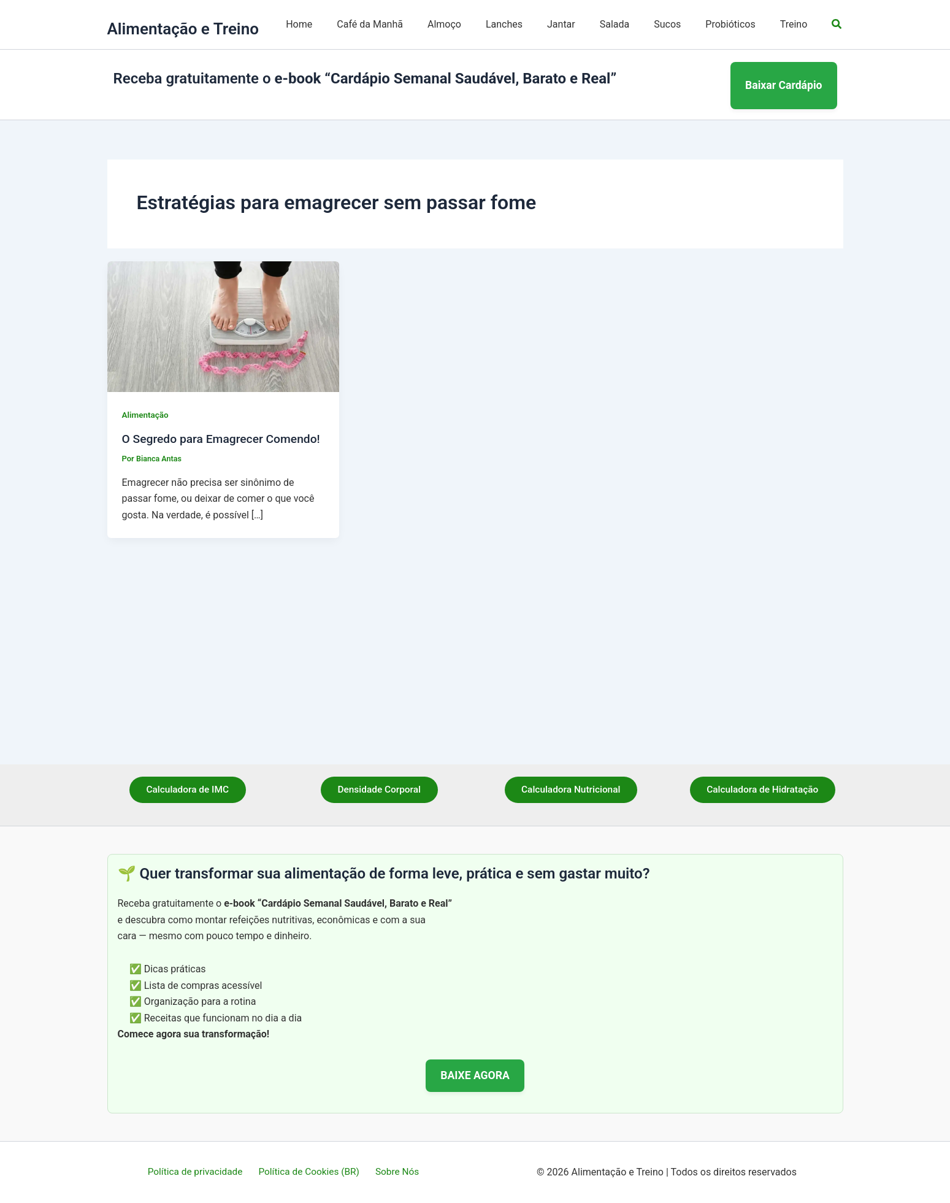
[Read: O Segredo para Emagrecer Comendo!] (223, 478)
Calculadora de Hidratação (763, 790)
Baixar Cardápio (783, 245)
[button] (837, 107)
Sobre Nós (395, 1172)
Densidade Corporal (379, 790)
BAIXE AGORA (475, 1075)
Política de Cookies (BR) (310, 1172)
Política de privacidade (198, 1172)
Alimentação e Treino (183, 195)
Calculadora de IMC (188, 790)
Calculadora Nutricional (570, 790)
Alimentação (146, 567)
